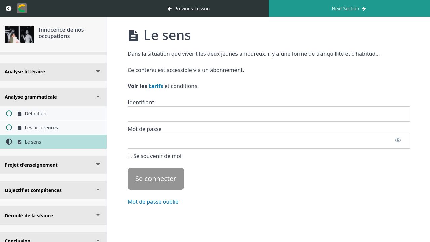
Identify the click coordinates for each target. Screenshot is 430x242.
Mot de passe (144, 129)
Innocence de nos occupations (61, 33)
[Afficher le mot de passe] (398, 141)
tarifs (156, 86)
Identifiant (141, 102)
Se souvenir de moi (154, 156)
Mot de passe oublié (153, 201)
